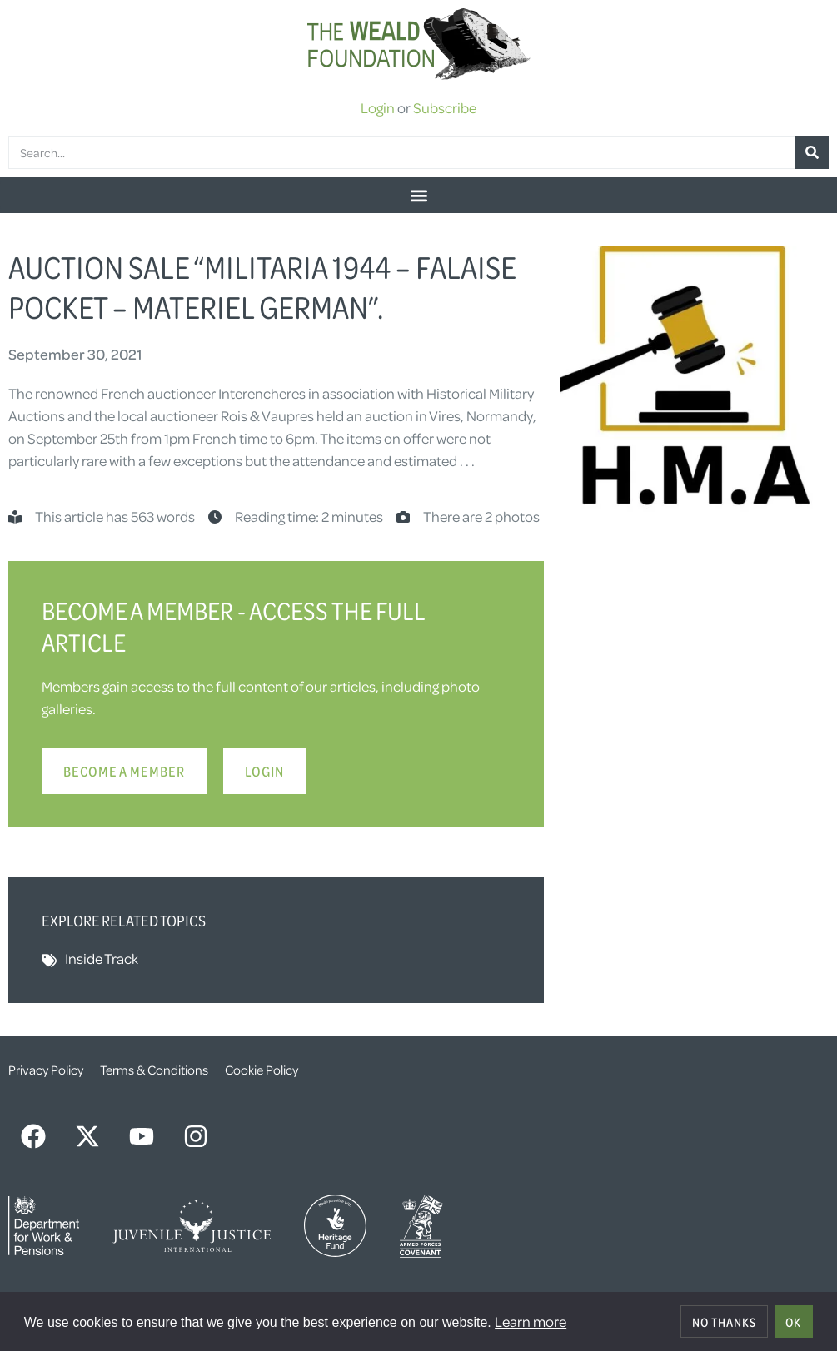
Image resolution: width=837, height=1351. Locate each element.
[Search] (812, 152)
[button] (418, 195)
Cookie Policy (261, 1069)
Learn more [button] (530, 1321)
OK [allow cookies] (793, 1322)
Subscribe (444, 107)
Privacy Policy (45, 1069)
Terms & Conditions (154, 1069)
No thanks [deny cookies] (724, 1322)
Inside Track (101, 958)
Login (378, 107)
